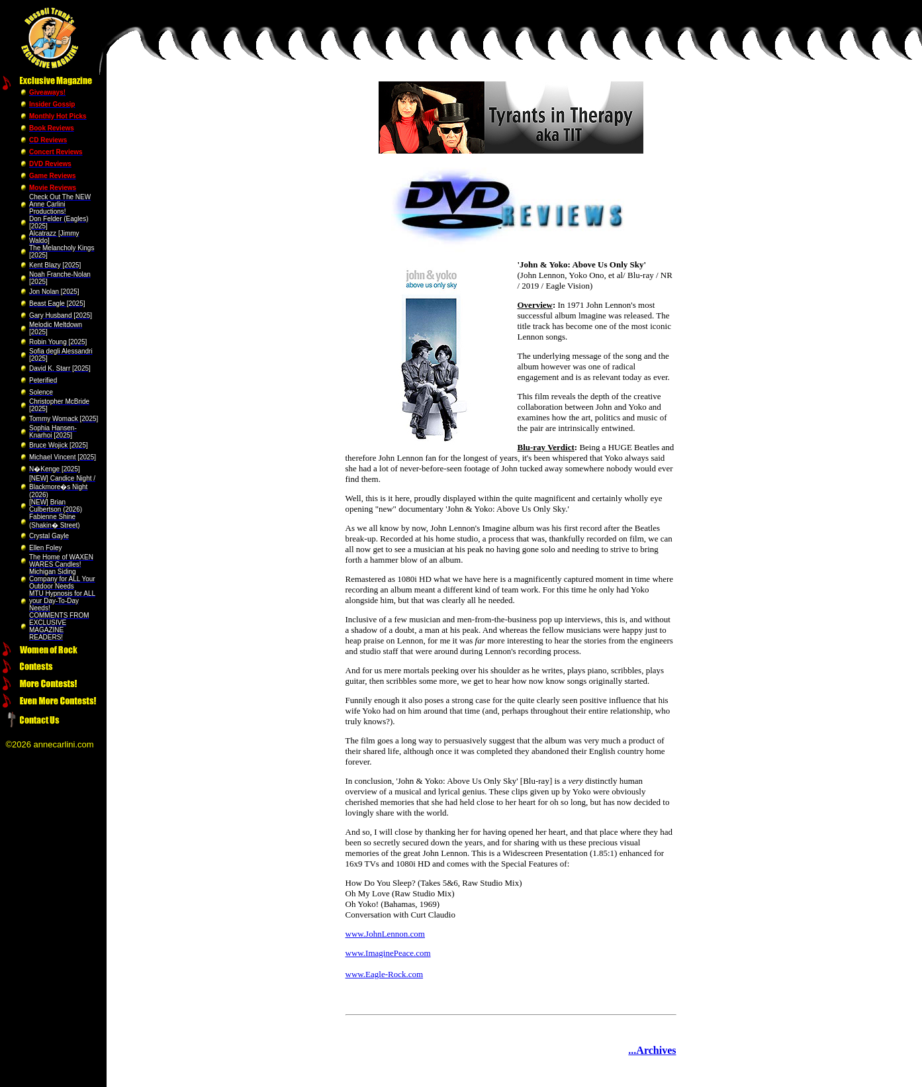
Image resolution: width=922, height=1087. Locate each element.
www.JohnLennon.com (385, 934)
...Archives (652, 1050)
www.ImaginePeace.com (388, 953)
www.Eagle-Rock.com (385, 974)
